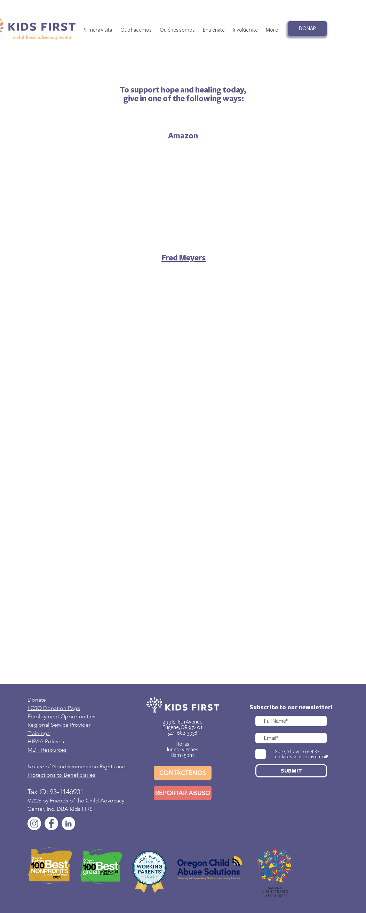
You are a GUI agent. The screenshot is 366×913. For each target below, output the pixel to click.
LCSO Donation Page (53, 708)
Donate (36, 699)
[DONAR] (307, 28)
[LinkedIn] (68, 823)
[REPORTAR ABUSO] (183, 793)
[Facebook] (51, 823)
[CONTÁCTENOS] (183, 773)
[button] (177, 30)
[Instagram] (34, 823)
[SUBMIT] (291, 770)
